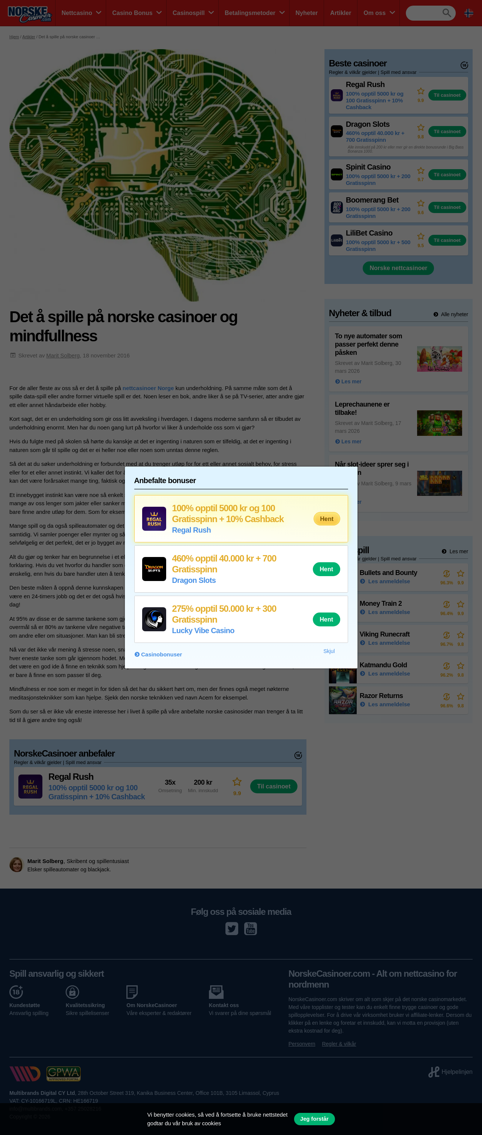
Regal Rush (191, 530)
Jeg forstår (314, 1119)
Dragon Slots (194, 580)
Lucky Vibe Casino (203, 630)
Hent (326, 518)
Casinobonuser (161, 654)
